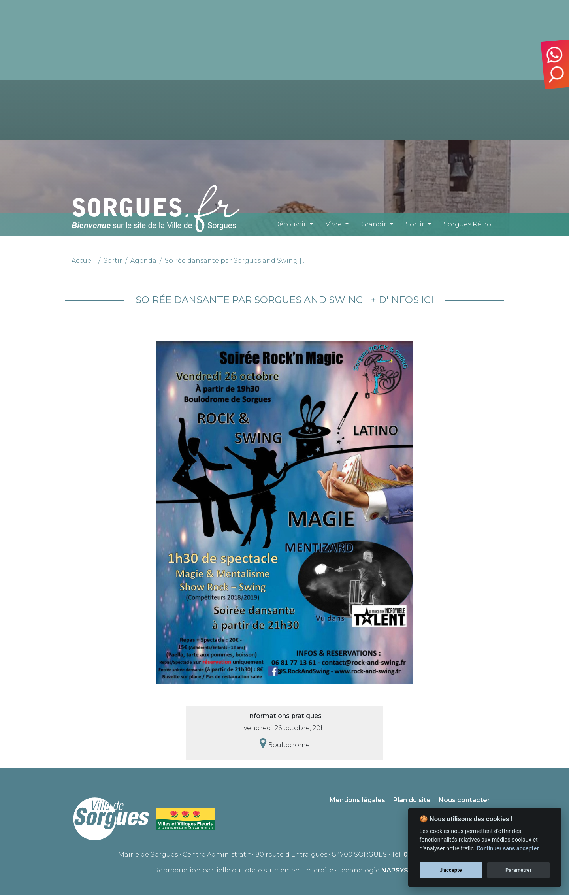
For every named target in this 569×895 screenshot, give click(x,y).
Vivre (334, 224)
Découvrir (290, 224)
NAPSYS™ (398, 870)
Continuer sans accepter (508, 848)
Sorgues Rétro (467, 224)
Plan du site (412, 800)
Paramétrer (518, 870)
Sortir (415, 224)
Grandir (373, 224)
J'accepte (451, 870)
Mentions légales (357, 800)
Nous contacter (464, 800)
